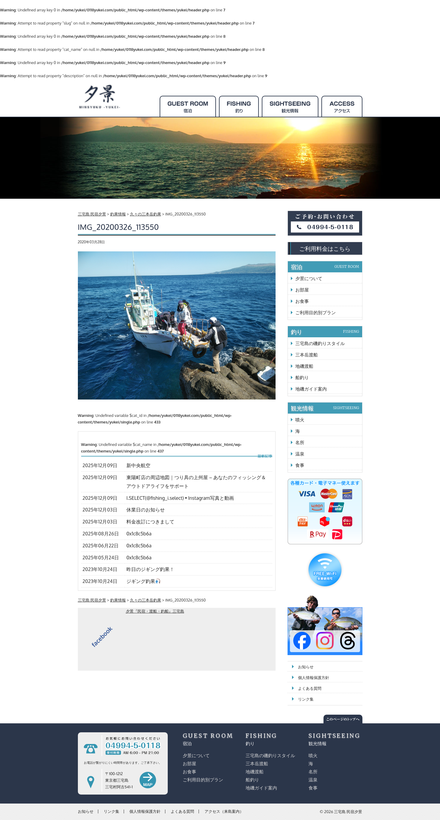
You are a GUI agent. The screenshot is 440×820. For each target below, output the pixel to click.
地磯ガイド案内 (311, 389)
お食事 (302, 301)
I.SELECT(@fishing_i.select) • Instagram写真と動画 (180, 498)
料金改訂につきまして (150, 522)
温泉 (299, 454)
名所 (299, 442)
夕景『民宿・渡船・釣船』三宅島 (155, 611)
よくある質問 (309, 688)
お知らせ (306, 666)
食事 (299, 465)
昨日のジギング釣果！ (150, 569)
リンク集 (306, 699)
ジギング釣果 (143, 581)
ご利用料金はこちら (324, 248)
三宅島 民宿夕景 (348, 811)
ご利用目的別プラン (315, 312)
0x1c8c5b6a (139, 534)
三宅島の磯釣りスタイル (320, 343)
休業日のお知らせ (145, 510)
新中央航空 (138, 465)
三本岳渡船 (306, 355)
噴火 (299, 420)
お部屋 (302, 290)
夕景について (308, 278)
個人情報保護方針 (313, 677)
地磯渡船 (304, 366)
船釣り (302, 377)
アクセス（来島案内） (224, 811)
